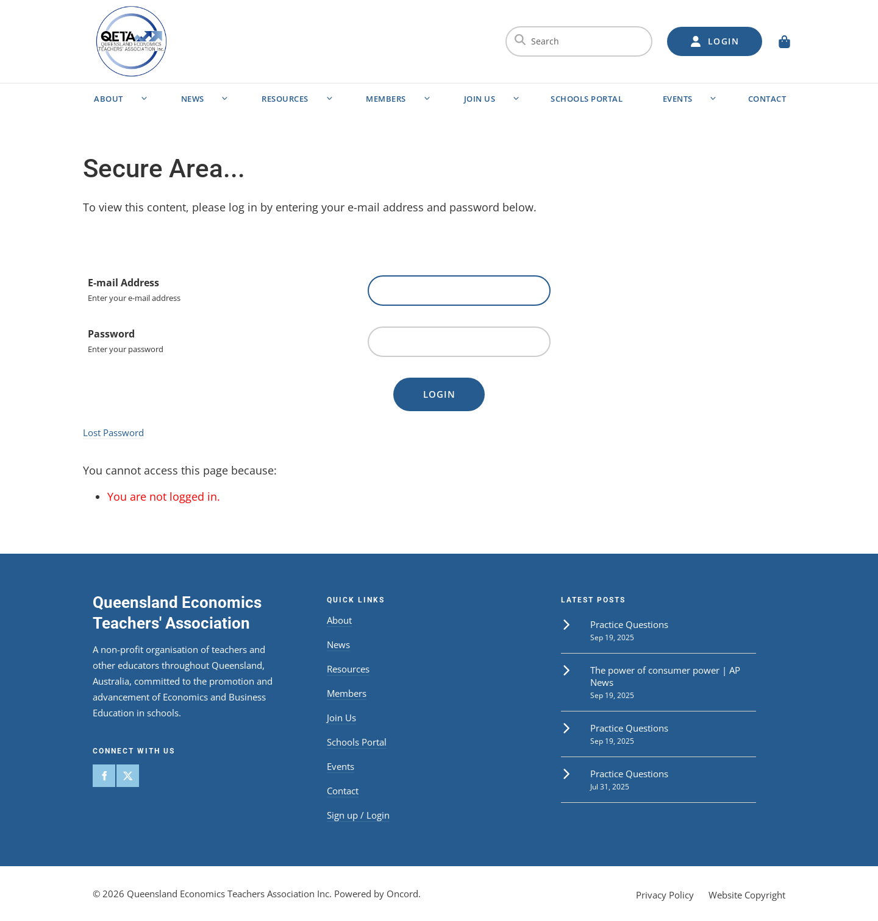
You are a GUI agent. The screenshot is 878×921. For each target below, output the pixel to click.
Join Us (480, 98)
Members (386, 98)
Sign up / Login (358, 815)
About (108, 98)
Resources (285, 98)
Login (439, 394)
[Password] (459, 341)
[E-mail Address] (459, 290)
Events (678, 98)
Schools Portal (587, 98)
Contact (767, 98)
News (192, 98)
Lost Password (113, 432)
